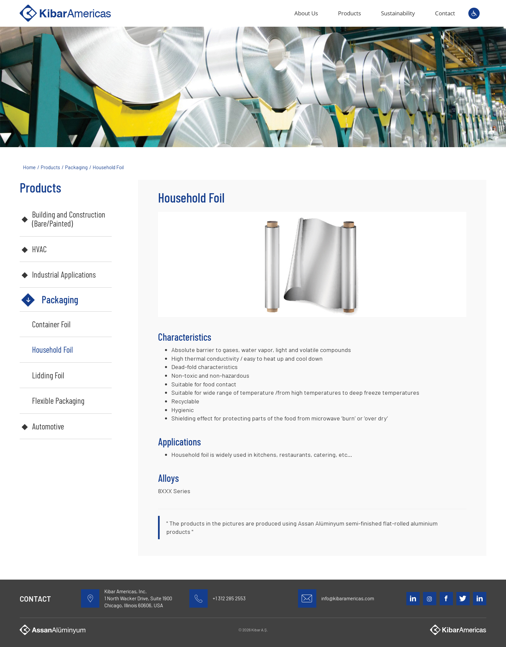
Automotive (48, 426)
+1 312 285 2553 (229, 598)
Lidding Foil (48, 375)
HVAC (39, 249)
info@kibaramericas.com (347, 598)
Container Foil (51, 324)
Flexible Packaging (58, 400)
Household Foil (52, 349)
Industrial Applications (64, 274)
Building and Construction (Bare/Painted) (68, 219)
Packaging (60, 299)
